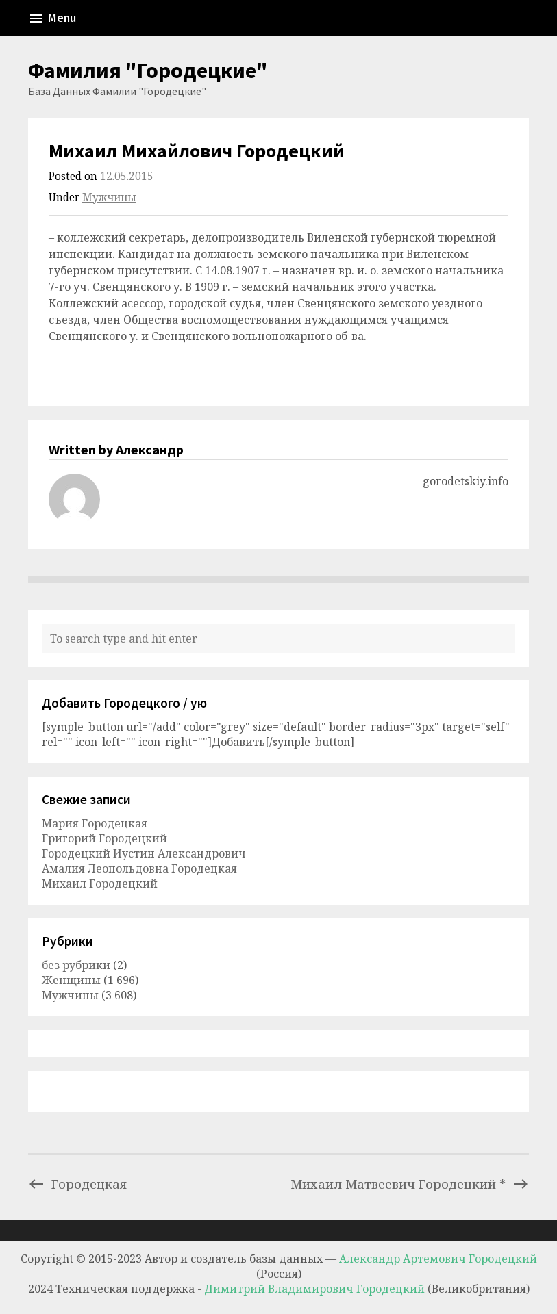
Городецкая (77, 1183)
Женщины (71, 980)
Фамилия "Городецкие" (148, 70)
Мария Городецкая (94, 823)
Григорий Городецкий (104, 838)
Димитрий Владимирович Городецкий (316, 1288)
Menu (52, 18)
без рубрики (76, 964)
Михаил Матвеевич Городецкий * (409, 1183)
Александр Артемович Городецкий (438, 1258)
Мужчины (109, 197)
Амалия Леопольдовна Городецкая (139, 868)
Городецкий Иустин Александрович (144, 853)
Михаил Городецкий (100, 883)
